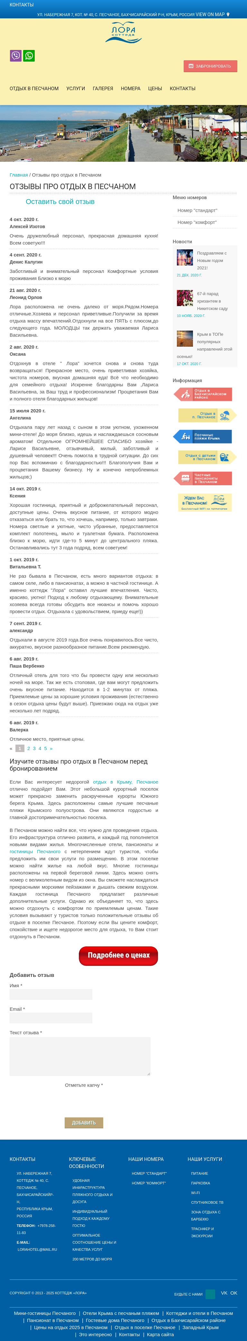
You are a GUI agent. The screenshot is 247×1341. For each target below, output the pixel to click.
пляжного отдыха (91, 1195)
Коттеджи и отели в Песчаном (199, 1313)
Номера (131, 89)
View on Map (210, 14)
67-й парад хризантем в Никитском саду (212, 301)
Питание (199, 1173)
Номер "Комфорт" (149, 1183)
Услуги (75, 89)
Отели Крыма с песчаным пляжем (121, 1313)
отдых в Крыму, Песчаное (125, 782)
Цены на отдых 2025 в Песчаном (70, 1327)
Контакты (22, 4)
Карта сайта (160, 1334)
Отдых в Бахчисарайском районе (188, 1320)
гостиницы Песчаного (35, 851)
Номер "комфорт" (197, 222)
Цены (155, 89)
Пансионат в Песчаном (53, 1320)
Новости (182, 242)
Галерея (103, 89)
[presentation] (84, 1101)
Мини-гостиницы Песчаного (45, 1313)
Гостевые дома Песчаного (115, 1320)
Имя (14, 985)
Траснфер (200, 1229)
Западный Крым (200, 1327)
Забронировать (213, 66)
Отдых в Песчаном (34, 89)
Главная (19, 175)
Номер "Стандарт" (149, 1173)
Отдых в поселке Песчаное (145, 1327)
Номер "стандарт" (197, 210)
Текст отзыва (24, 1032)
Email (16, 1009)
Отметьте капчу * (84, 1085)
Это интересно (95, 1334)
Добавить (84, 1122)
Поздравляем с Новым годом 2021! (212, 260)
